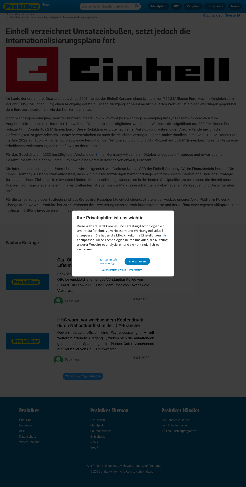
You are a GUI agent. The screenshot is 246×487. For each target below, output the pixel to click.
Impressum (135, 270)
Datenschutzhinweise (113, 270)
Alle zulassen (137, 261)
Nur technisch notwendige (108, 261)
